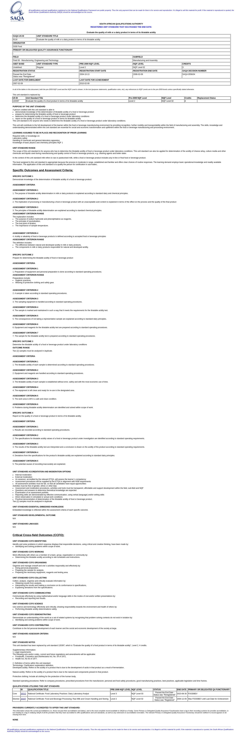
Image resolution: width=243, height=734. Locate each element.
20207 (23, 699)
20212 (23, 694)
